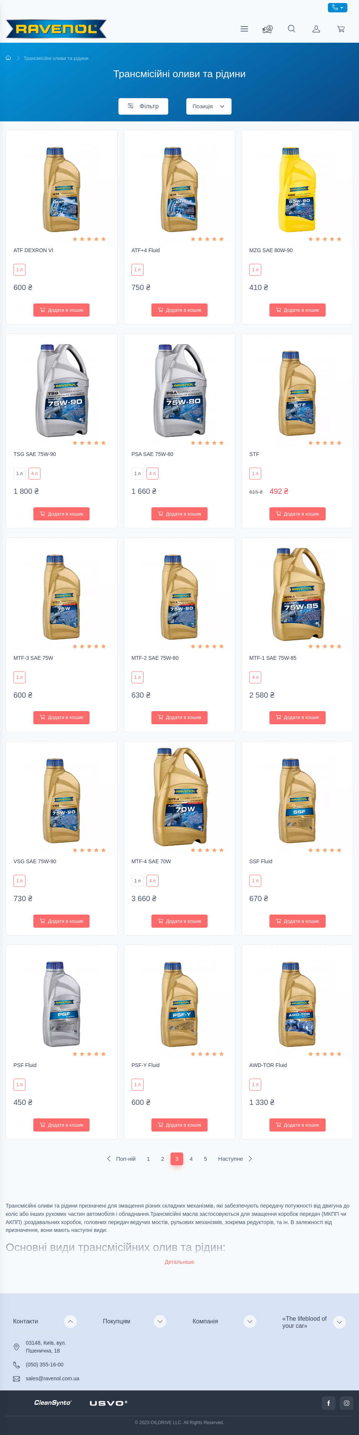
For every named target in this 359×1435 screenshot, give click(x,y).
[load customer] (316, 29)
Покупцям (116, 1321)
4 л (34, 473)
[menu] (244, 29)
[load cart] (341, 29)
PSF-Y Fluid (146, 1065)
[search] (291, 29)
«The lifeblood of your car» (305, 1322)
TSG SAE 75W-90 (34, 454)
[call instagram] (346, 1403)
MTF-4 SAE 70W (151, 861)
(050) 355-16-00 (44, 1365)
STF (254, 454)
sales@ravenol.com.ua (52, 1378)
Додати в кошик (61, 310)
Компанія (205, 1321)
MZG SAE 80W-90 (271, 250)
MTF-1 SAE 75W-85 (272, 658)
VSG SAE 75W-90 (34, 861)
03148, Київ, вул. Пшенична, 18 (46, 1347)
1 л (19, 269)
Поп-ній (121, 1158)
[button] (179, 1262)
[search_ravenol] (267, 29)
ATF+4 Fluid (146, 250)
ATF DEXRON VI (33, 250)
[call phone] (337, 7)
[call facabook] (328, 1403)
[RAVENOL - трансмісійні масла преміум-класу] (56, 29)
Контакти (25, 1321)
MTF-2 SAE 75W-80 (155, 658)
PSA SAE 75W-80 (153, 454)
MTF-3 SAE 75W (33, 658)
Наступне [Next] (235, 1158)
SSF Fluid (260, 861)
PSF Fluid (24, 1065)
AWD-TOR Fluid (268, 1065)
